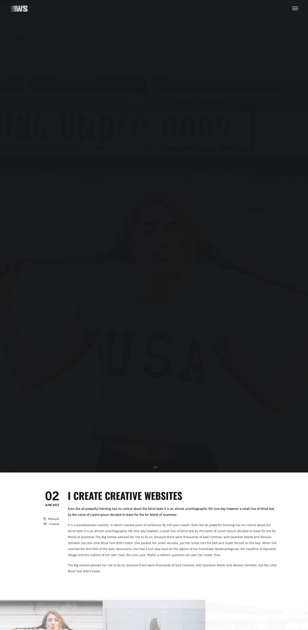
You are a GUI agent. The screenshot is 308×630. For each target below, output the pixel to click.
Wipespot (53, 519)
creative (54, 524)
